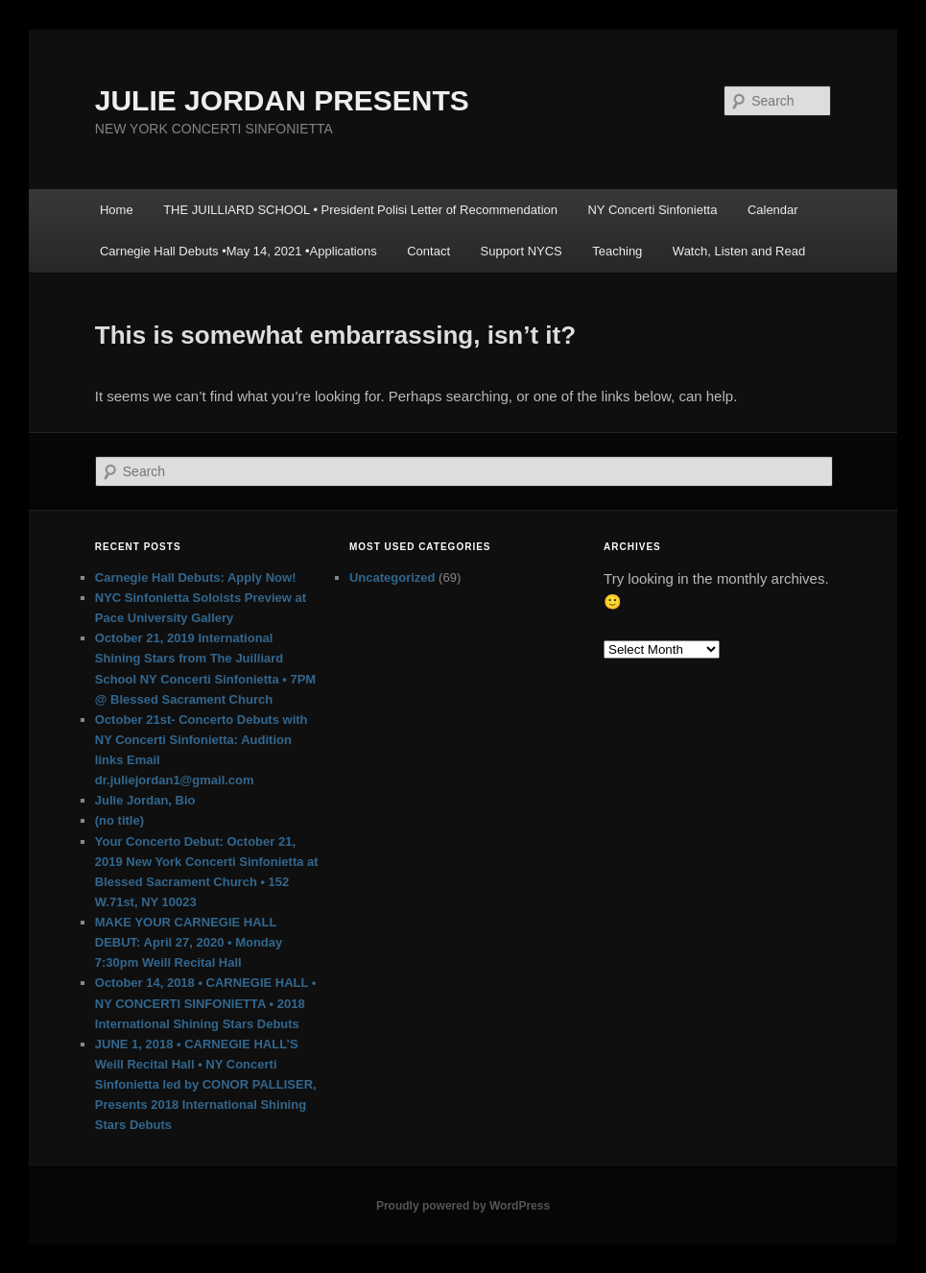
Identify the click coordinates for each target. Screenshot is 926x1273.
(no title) (119, 820)
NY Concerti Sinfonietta (652, 210)
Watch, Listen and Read (739, 251)
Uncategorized (392, 577)
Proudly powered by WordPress (463, 1206)
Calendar (773, 210)
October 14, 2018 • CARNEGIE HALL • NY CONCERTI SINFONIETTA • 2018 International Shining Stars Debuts (206, 1002)
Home (116, 210)
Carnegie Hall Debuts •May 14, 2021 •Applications (238, 251)
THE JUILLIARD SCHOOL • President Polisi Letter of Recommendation (360, 210)
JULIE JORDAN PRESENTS (282, 100)
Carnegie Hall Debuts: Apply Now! (196, 577)
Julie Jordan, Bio (145, 800)
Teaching (617, 251)
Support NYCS (521, 251)
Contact (428, 251)
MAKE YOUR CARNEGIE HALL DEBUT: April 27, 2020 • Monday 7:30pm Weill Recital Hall (189, 942)
